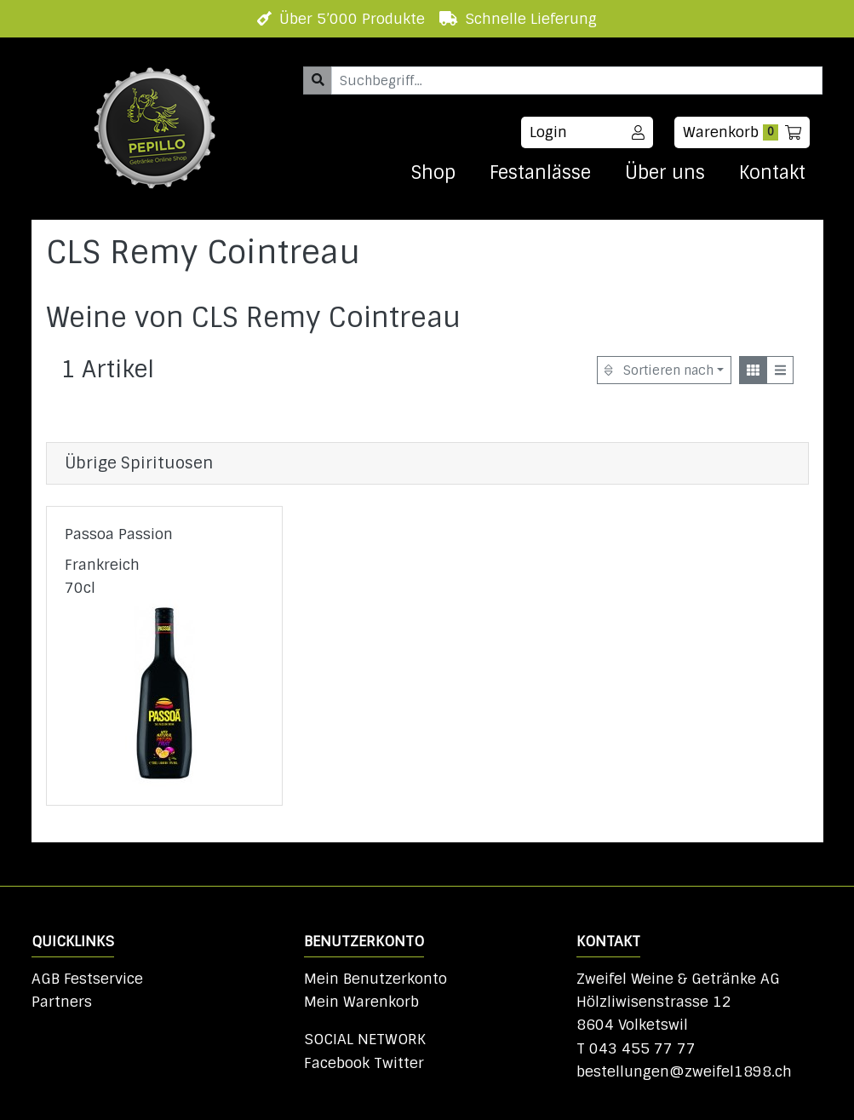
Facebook (337, 1063)
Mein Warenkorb (361, 1001)
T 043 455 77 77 (636, 1048)
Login (587, 132)
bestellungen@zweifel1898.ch (684, 1071)
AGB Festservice (87, 978)
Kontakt (772, 173)
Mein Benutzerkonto (375, 978)
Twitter (399, 1063)
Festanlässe (540, 173)
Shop (433, 173)
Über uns (665, 173)
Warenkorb (742, 132)
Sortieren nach (659, 370)
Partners (62, 1001)
